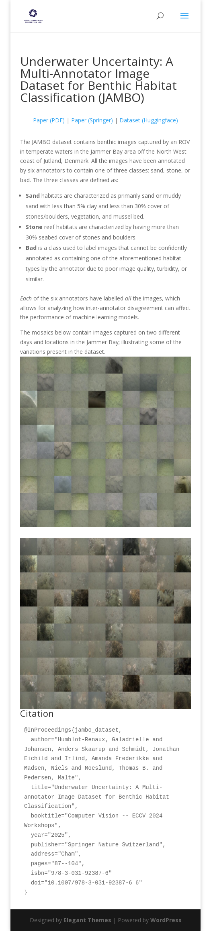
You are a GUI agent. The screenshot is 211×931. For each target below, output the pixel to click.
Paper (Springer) (92, 120)
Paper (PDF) (49, 120)
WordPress (166, 920)
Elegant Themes (87, 920)
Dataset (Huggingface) (148, 120)
